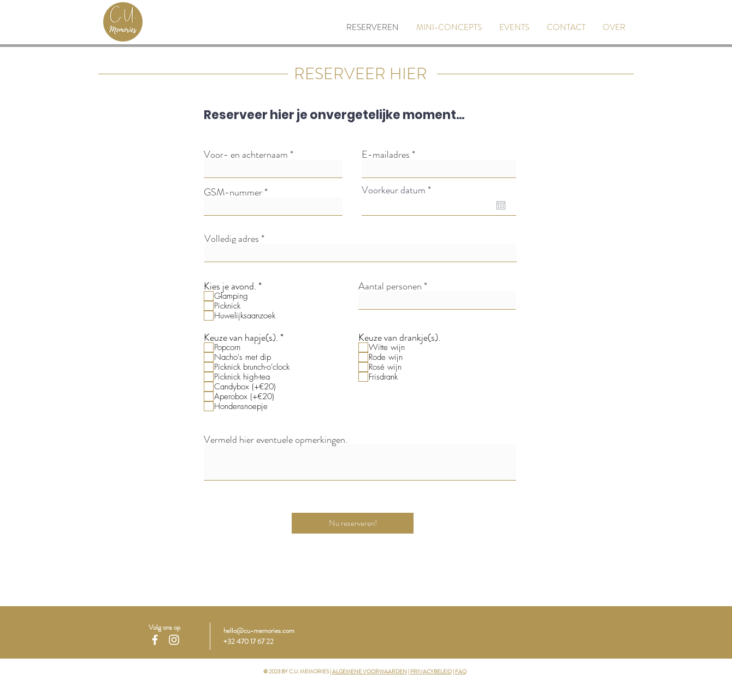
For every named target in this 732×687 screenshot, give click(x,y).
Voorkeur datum (398, 190)
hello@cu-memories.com (258, 630)
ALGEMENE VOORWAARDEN (369, 671)
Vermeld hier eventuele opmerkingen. (275, 440)
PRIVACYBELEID (431, 671)
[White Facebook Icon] (155, 640)
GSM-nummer (233, 192)
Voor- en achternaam (246, 154)
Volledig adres (231, 239)
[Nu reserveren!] (352, 523)
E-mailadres (386, 154)
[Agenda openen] (501, 205)
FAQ (461, 671)
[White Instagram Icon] (174, 640)
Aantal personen (390, 286)
